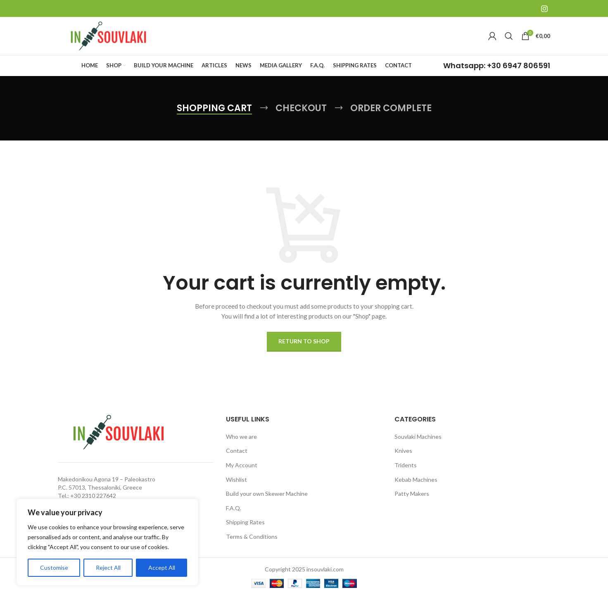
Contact (236, 456)
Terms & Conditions (252, 541)
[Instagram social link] (544, 8)
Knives (403, 456)
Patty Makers (411, 499)
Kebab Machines (415, 484)
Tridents (405, 470)
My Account (241, 470)
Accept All (161, 567)
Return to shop (304, 346)
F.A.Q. (233, 513)
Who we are (241, 441)
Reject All (108, 567)
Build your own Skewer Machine (267, 499)
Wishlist (236, 484)
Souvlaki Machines (418, 441)
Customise (54, 567)
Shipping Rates (245, 527)
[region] (107, 542)
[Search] (509, 39)
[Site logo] (109, 38)
